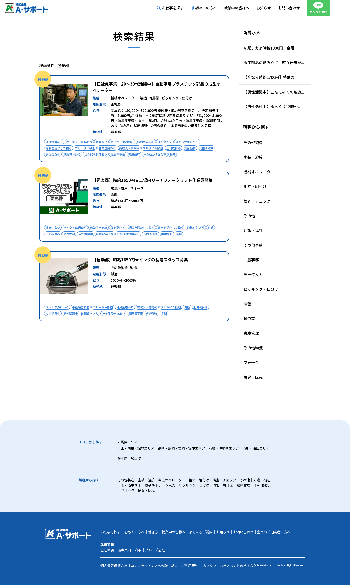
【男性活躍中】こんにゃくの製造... (274, 92)
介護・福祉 (253, 230)
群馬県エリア (127, 442)
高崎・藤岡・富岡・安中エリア (181, 448)
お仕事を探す (170, 7)
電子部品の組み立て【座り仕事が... (274, 62)
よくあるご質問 (200, 531)
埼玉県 (136, 458)
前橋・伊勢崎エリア (224, 448)
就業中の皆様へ (236, 7)
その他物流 (253, 348)
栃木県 (122, 458)
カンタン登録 (318, 8)
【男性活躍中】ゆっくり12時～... (272, 106)
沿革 (138, 549)
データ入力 (253, 274)
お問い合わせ (289, 7)
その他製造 (253, 142)
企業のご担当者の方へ (274, 531)
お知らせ (263, 7)
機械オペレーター (259, 172)
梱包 (247, 304)
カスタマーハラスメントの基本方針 (230, 565)
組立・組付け (255, 186)
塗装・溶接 (253, 157)
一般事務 (251, 260)
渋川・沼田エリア (256, 448)
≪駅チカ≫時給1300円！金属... (270, 48)
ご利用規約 (189, 565)
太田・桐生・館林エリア (135, 448)
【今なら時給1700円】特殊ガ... (270, 77)
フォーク (251, 362)
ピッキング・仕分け (261, 289)
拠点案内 (124, 549)
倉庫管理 (251, 333)
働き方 (153, 531)
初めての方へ (204, 7)
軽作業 (249, 318)
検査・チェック (257, 201)
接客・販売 (253, 377)
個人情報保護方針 (113, 565)
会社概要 (107, 549)
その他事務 (253, 245)
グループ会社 (155, 549)
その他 (249, 216)
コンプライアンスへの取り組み (154, 565)
